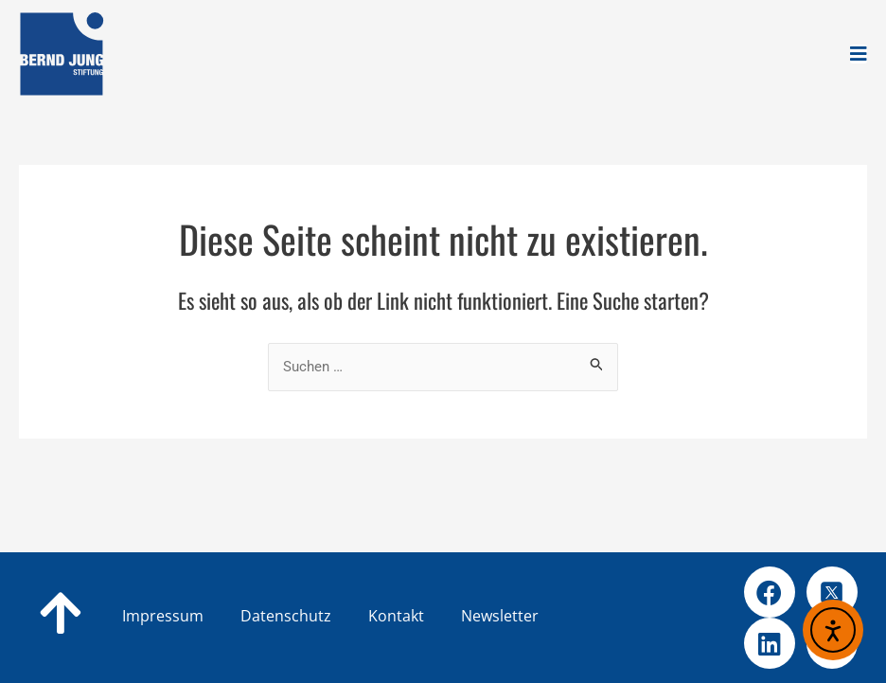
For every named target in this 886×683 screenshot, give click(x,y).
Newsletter (500, 615)
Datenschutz (316, 615)
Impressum (163, 615)
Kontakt (426, 615)
